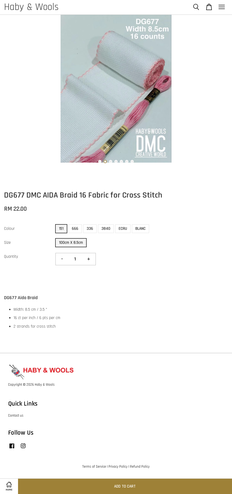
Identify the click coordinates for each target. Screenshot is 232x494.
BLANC (140, 228)
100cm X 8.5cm (71, 242)
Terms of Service (94, 466)
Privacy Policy (118, 466)
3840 (105, 228)
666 (75, 228)
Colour (9, 228)
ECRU (123, 228)
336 (90, 228)
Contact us (15, 415)
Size (7, 242)
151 (61, 228)
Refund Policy (140, 466)
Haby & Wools (31, 7)
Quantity (11, 256)
